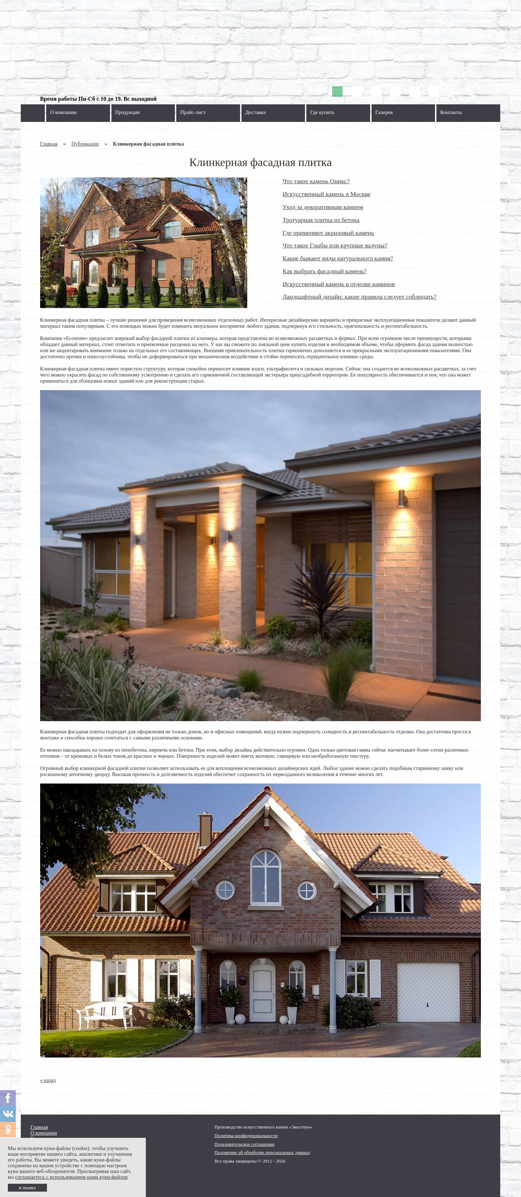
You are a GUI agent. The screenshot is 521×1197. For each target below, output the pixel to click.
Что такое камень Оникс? (316, 181)
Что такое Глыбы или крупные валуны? (335, 245)
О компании (63, 112)
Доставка (255, 112)
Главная (49, 144)
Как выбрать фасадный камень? (325, 271)
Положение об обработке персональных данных (262, 1152)
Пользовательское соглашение (245, 1144)
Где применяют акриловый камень (328, 232)
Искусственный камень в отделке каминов (339, 284)
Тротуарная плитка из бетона (321, 219)
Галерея (384, 112)
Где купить (322, 112)
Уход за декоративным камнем (323, 206)
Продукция (127, 112)
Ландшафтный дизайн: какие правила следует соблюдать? (360, 296)
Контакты (451, 112)
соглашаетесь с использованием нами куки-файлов (71, 1177)
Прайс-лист (193, 112)
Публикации (85, 144)
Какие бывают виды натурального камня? (338, 258)
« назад (48, 1080)
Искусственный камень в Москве (327, 194)
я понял (27, 1188)
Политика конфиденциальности (246, 1135)
